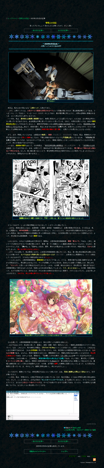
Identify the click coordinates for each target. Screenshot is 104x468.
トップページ (12, 18)
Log (75, 397)
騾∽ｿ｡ (9, 417)
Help (75, 398)
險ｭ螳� (76, 393)
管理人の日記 (24, 18)
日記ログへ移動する (84, 430)
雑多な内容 (77, 428)
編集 (94, 430)
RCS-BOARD (42, 420)
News (75, 395)
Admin (76, 400)
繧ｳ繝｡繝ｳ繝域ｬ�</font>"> (40, 403)
